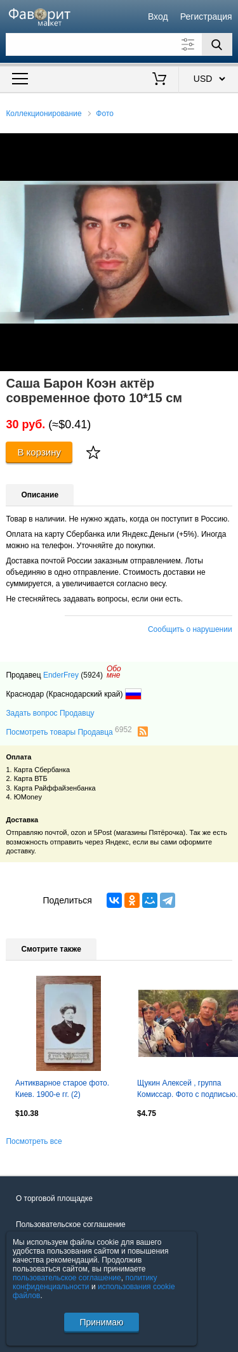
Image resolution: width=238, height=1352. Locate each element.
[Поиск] (217, 44)
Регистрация (206, 16)
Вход (158, 16)
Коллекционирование (43, 113)
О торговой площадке (54, 1198)
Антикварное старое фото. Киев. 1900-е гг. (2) (62, 1089)
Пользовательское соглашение (71, 1224)
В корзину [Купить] (39, 452)
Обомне (114, 672)
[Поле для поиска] (119, 44)
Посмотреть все (34, 1141)
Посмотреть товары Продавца (68, 731)
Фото (105, 113)
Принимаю (101, 1322)
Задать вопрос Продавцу (50, 713)
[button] (226, 145)
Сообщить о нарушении (190, 629)
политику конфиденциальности (85, 1282)
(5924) (92, 675)
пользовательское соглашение (67, 1277)
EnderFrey (61, 675)
